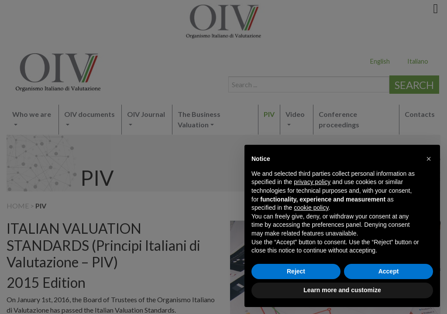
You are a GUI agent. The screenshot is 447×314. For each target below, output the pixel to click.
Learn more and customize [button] (342, 290)
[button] (429, 159)
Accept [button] (388, 271)
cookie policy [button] (311, 207)
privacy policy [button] (312, 181)
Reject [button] (296, 271)
